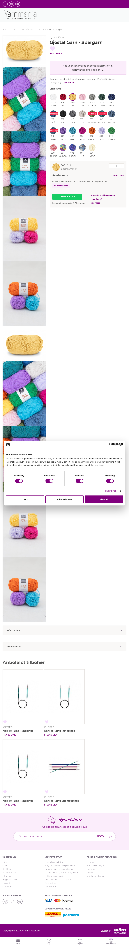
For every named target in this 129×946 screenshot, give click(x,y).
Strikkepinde (9, 872)
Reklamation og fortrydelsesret (61, 879)
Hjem (6, 29)
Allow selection (64, 499)
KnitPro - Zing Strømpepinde (61, 800)
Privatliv (91, 869)
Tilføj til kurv (67, 196)
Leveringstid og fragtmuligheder (61, 872)
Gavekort (7, 886)
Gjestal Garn (27, 29)
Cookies (91, 872)
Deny (25, 499)
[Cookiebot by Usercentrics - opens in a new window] (111, 445)
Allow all (104, 499)
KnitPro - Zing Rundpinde (18, 730)
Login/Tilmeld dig (54, 862)
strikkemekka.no (95, 876)
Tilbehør (7, 876)
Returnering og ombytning (59, 869)
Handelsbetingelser (97, 865)
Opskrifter (8, 883)
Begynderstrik (10, 879)
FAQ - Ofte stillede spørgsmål (60, 865)
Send (99, 836)
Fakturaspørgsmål (54, 876)
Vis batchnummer (61, 186)
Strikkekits (8, 869)
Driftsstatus (50, 886)
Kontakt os (50, 883)
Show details (111, 491)
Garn (14, 29)
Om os (90, 862)
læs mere (69, 82)
